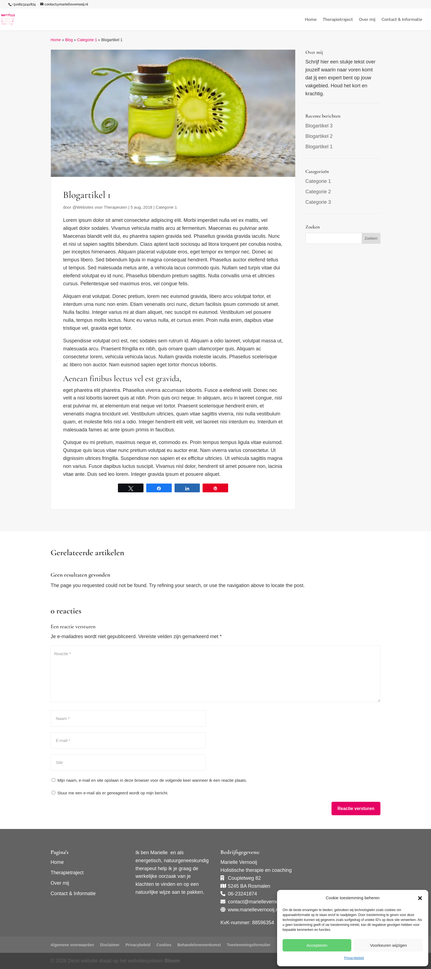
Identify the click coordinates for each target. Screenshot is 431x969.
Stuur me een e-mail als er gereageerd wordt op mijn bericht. (110, 793)
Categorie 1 (87, 40)
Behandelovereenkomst (199, 945)
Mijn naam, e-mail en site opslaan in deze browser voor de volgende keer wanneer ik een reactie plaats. (152, 780)
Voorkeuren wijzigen (388, 945)
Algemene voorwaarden (72, 945)
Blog (69, 40)
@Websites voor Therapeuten (100, 207)
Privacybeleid (354, 958)
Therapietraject (338, 20)
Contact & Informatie (402, 20)
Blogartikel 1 (319, 146)
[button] (420, 898)
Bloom (172, 961)
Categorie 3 (318, 202)
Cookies (163, 945)
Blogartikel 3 (319, 126)
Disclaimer (110, 945)
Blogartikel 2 (319, 136)
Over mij (367, 20)
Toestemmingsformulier (248, 945)
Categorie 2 (318, 191)
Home (311, 20)
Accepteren (316, 945)
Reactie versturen (356, 808)
